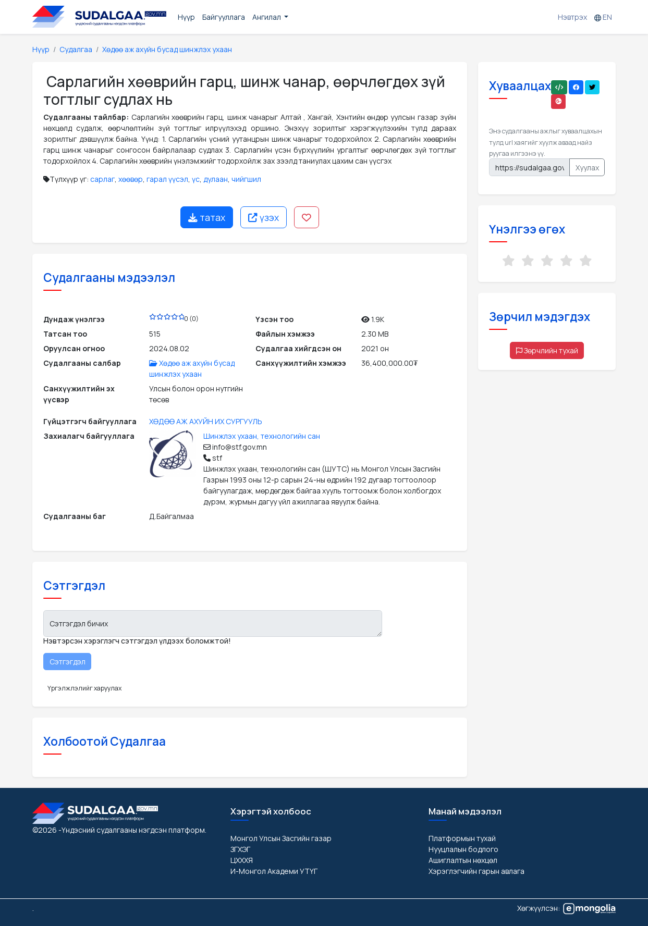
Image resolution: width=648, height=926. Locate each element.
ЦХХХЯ (241, 860)
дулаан (215, 179)
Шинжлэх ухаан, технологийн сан (261, 436)
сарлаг (102, 179)
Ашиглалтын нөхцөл (463, 860)
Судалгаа (75, 49)
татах (206, 217)
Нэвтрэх (572, 17)
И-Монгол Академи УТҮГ (273, 871)
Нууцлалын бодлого (463, 849)
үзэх (263, 217)
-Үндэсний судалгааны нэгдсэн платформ (131, 830)
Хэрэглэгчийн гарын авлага (476, 871)
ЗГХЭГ (240, 849)
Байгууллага (223, 17)
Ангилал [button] (267, 17)
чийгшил (246, 179)
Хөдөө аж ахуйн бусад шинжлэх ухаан (167, 49)
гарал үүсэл (167, 179)
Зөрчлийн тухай (547, 350)
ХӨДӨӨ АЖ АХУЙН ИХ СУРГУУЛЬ (205, 421)
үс (196, 179)
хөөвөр (130, 179)
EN (603, 17)
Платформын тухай (462, 838)
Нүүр (186, 17)
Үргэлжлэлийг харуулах (84, 688)
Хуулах (587, 167)
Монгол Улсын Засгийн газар (281, 838)
